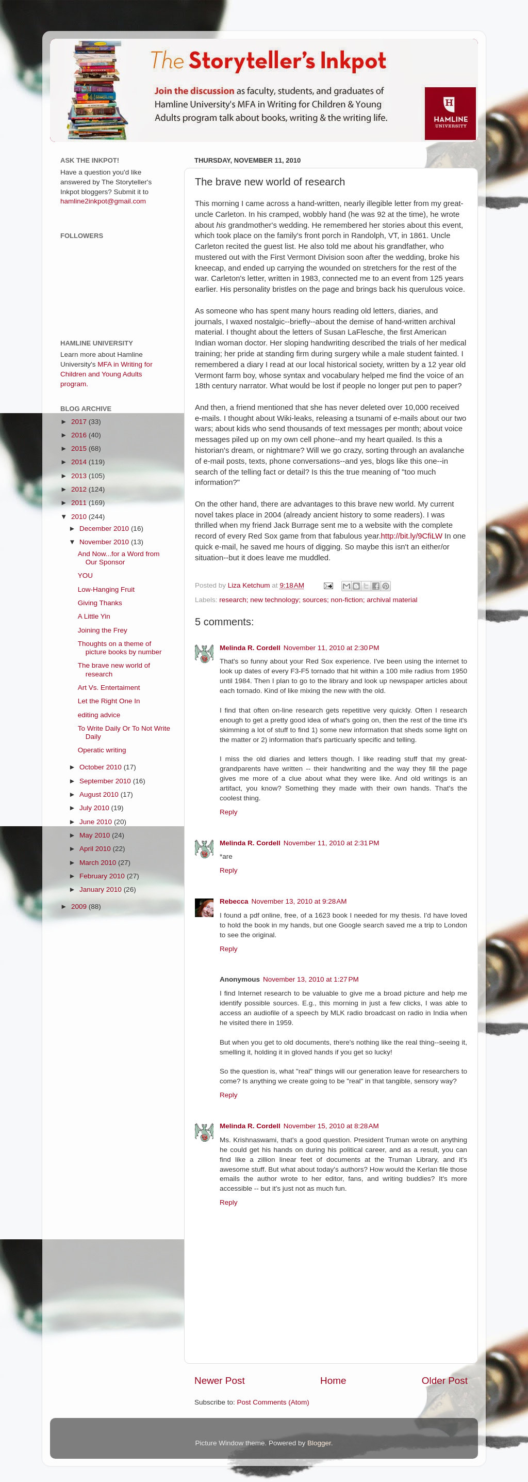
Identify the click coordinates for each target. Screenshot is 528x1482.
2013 (80, 476)
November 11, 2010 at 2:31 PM (332, 843)
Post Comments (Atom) (273, 1402)
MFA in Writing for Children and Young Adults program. (106, 374)
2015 (80, 448)
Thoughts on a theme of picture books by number (120, 648)
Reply (229, 812)
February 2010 (103, 876)
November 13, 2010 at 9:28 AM (299, 901)
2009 (80, 906)
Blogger (319, 1443)
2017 (80, 421)
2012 (80, 489)
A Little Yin (94, 616)
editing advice (99, 715)
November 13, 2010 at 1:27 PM (311, 979)
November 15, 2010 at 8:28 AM (331, 1126)
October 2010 (101, 767)
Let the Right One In (109, 701)
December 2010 (105, 528)
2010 (80, 517)
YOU (85, 575)
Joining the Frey (102, 630)
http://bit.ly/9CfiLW (411, 536)
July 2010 (95, 808)
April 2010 (96, 849)
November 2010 (105, 542)
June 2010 (96, 822)
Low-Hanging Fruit (106, 589)
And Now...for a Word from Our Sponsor (119, 558)
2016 (80, 435)
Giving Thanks (100, 603)
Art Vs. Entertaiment (109, 687)
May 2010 (95, 835)
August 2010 (100, 794)
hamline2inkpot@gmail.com (103, 201)
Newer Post (219, 1380)
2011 (80, 503)
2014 (80, 462)
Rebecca (234, 901)
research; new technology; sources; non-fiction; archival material (318, 600)
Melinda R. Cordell (250, 648)
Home (333, 1380)
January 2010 (101, 889)
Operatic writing (102, 750)
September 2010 (106, 781)
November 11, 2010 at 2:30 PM (332, 648)
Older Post (445, 1380)
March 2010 (98, 862)
